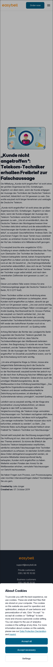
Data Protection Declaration (33, 631)
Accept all (26, 641)
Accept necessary (26, 650)
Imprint (12, 634)
